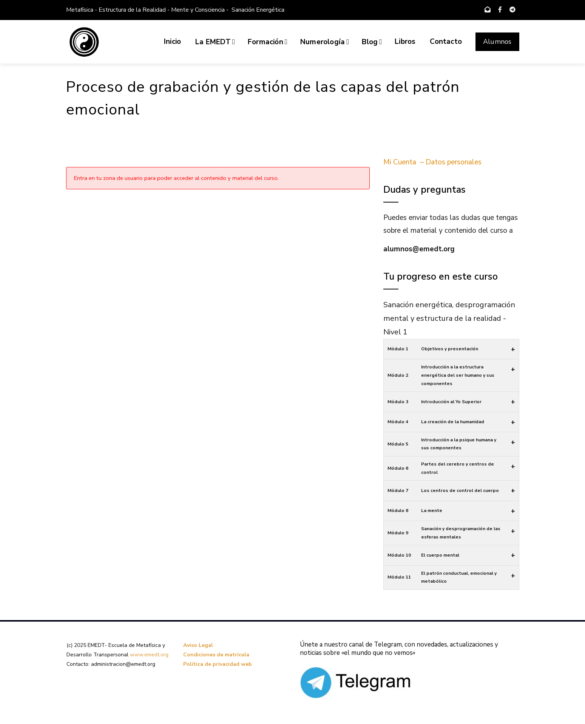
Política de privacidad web (217, 664)
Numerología (324, 42)
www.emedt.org (149, 654)
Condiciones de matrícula (216, 654)
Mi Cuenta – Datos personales (432, 162)
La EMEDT (215, 42)
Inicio (172, 41)
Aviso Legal (198, 645)
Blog (372, 42)
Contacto (446, 41)
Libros (405, 41)
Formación (267, 42)
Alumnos (497, 41)
